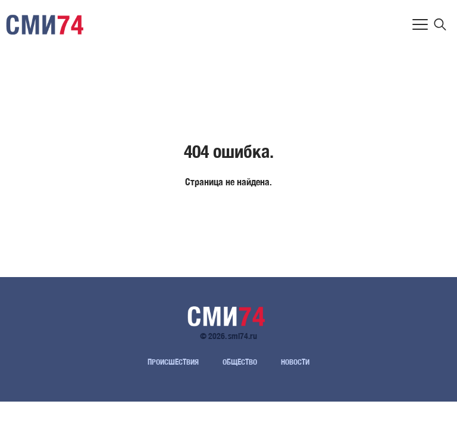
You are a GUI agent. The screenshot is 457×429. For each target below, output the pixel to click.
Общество (240, 362)
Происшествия (173, 362)
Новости (295, 362)
